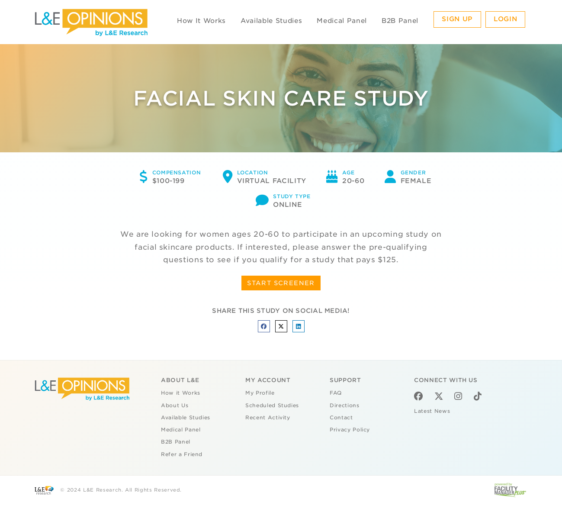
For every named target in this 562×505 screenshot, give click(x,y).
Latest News (432, 411)
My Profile (260, 393)
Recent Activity (267, 418)
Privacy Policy (350, 430)
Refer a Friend (181, 454)
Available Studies (271, 21)
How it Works (180, 393)
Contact (341, 418)
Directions (345, 405)
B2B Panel (400, 21)
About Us (174, 405)
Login (505, 19)
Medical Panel (341, 21)
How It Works (201, 21)
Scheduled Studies (272, 405)
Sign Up (457, 19)
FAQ (336, 393)
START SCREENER (281, 283)
